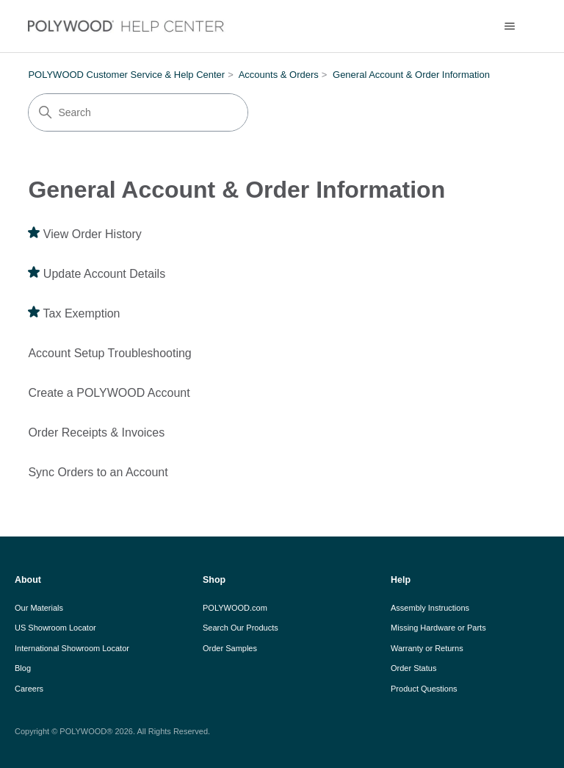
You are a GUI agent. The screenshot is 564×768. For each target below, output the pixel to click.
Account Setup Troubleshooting (109, 353)
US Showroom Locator (55, 627)
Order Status (413, 668)
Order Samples (230, 648)
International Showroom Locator (72, 648)
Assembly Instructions (430, 607)
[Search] (138, 112)
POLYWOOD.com (235, 607)
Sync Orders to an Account (97, 472)
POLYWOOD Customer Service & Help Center (126, 74)
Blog (23, 668)
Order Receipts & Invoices (96, 432)
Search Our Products (240, 627)
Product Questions (424, 688)
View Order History (92, 234)
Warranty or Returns (427, 648)
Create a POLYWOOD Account (108, 393)
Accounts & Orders (279, 74)
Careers (29, 688)
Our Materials (39, 607)
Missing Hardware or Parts (438, 627)
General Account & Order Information (411, 74)
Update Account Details (104, 274)
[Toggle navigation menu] (510, 26)
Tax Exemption (81, 313)
